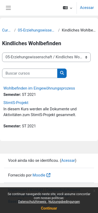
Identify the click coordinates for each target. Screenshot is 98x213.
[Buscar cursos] (29, 73)
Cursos (7, 30)
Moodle (39, 175)
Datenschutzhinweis (32, 202)
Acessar (87, 7)
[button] (68, 8)
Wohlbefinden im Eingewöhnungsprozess (39, 88)
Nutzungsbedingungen (64, 202)
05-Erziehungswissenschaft (37, 30)
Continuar (49, 208)
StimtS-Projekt (15, 102)
